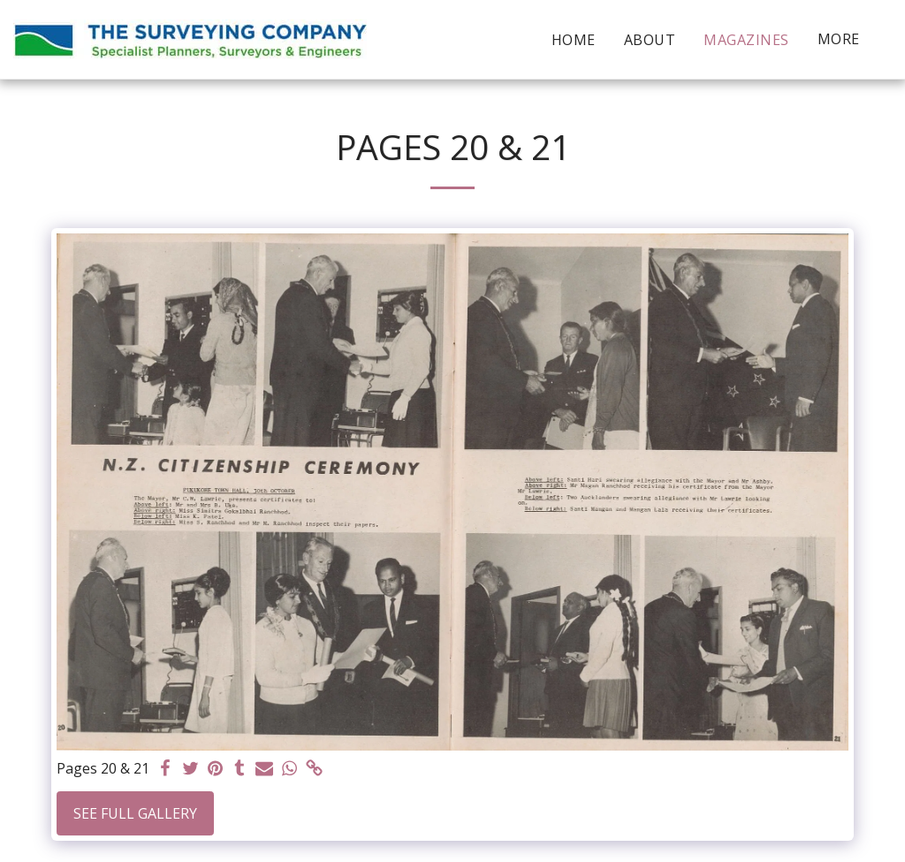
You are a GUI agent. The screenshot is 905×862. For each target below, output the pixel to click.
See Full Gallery (135, 813)
